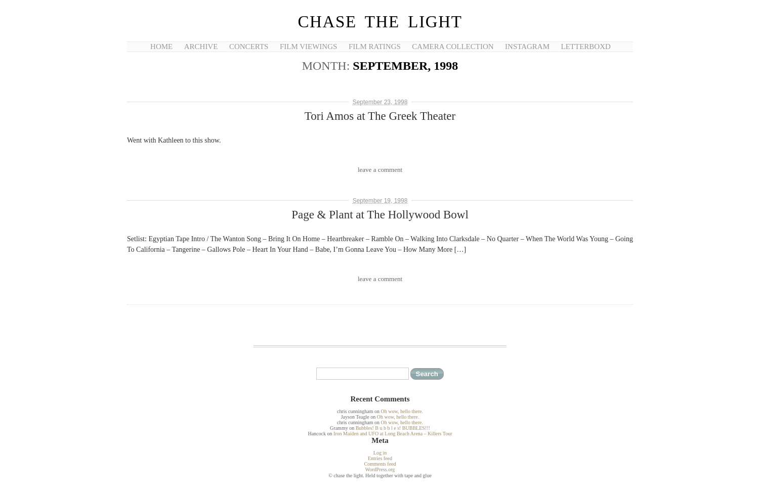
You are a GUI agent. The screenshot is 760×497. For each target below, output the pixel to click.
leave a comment (380, 169)
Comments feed (380, 464)
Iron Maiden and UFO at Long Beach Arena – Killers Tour (392, 433)
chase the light (380, 22)
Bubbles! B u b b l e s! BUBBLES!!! (393, 428)
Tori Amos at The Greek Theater (380, 116)
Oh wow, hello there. (402, 411)
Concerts (248, 46)
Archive (201, 46)
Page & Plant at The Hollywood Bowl (380, 214)
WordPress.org (380, 469)
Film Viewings (308, 46)
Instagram (527, 46)
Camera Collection (452, 46)
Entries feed (380, 458)
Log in (380, 453)
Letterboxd (586, 46)
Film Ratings (375, 46)
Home (161, 46)
